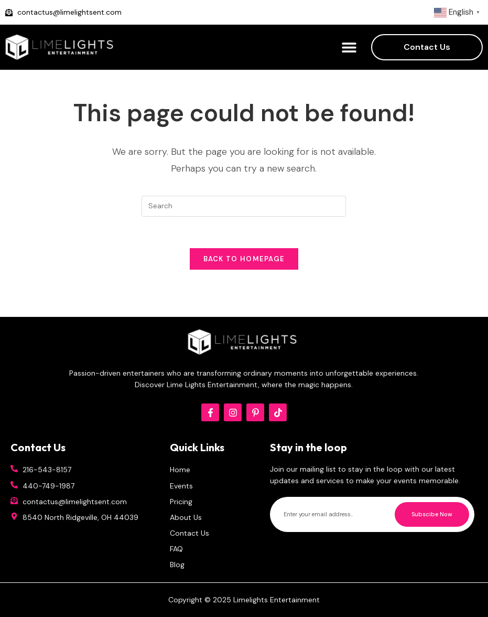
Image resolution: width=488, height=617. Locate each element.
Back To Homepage (244, 258)
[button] (349, 47)
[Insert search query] (244, 206)
